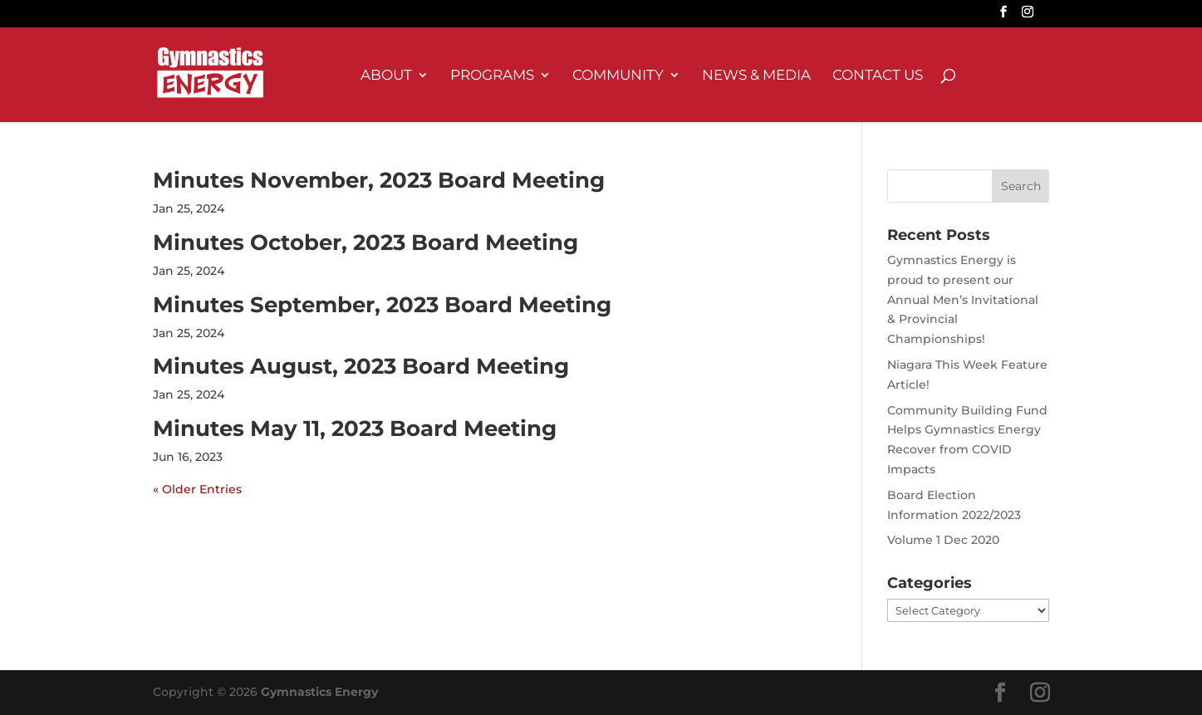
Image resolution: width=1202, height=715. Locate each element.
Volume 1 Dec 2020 (943, 539)
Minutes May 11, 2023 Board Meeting (355, 428)
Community (618, 76)
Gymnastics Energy (319, 691)
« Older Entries (197, 489)
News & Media (756, 76)
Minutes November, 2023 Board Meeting (379, 180)
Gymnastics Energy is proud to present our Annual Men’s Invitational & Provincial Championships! (962, 299)
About (386, 76)
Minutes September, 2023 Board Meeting (382, 304)
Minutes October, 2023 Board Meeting (365, 242)
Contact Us (877, 76)
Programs (492, 76)
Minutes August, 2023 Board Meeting (361, 366)
